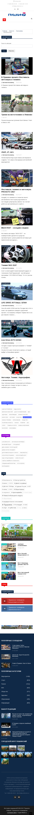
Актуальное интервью (18, 441)
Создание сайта (12, 812)
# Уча (19, 508)
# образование (6, 498)
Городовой (16, 444)
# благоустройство (19, 480)
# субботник (12, 508)
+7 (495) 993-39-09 (12, 4)
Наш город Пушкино (8, 458)
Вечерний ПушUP (6, 444)
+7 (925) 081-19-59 (23, 4)
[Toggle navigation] (4, 19)
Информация (13, 414)
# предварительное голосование (12, 501)
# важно (4, 483)
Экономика (12, 428)
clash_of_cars (7, 152)
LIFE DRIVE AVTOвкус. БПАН (14, 303)
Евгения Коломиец (8, 82)
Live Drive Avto (6, 58)
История (12, 417)
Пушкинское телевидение (17, 601)
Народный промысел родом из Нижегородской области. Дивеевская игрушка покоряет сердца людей (21, 734)
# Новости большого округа (12, 495)
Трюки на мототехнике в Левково (16, 115)
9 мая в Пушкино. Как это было (21, 663)
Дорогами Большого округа (10, 452)
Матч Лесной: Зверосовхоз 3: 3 (23, 554)
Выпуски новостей (7, 412)
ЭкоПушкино (5, 466)
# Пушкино (7, 504)
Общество (25, 420)
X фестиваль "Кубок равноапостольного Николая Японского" (20, 647)
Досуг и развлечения (20, 412)
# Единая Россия (20, 486)
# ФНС (24, 508)
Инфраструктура (23, 414)
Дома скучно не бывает (8, 450)
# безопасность (7, 480)
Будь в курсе (17, 409)
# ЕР (29, 486)
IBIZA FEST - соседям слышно (15, 228)
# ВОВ (11, 483)
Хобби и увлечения (23, 425)
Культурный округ (21, 455)
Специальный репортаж (8, 463)
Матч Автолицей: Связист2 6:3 (23, 573)
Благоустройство (7, 409)
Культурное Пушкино (8, 455)
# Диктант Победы (8, 486)
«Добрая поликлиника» (22, 544)
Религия (22, 422)
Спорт (3, 425)
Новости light (19, 458)
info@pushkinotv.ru (17, 6)
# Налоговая (27, 492)
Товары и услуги (12, 425)
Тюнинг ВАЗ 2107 (9, 265)
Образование (16, 420)
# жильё (4, 489)
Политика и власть (7, 422)
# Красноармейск (16, 492)
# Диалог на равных (20, 483)
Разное (17, 422)
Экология (5, 428)
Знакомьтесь (23, 452)
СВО (28, 422)
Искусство (5, 417)
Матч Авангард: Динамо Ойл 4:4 (23, 563)
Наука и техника (6, 420)
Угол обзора (20, 463)
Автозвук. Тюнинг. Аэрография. (15, 377)
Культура (19, 417)
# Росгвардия (18, 505)
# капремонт (6, 492)
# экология (5, 511)
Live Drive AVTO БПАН (11, 340)
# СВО (25, 505)
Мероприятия (27, 417)
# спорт (4, 508)
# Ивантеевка (19, 489)
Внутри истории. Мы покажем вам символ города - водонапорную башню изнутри (22, 715)
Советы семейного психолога (10, 460)
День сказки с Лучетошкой (9, 447)
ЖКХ (29, 412)
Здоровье (4, 414)
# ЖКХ (10, 489)
